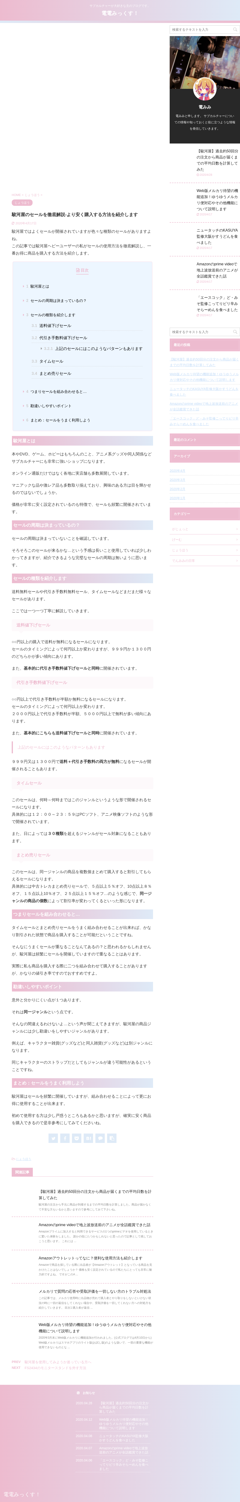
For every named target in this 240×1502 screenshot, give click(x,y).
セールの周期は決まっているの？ (56, 301)
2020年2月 (177, 489)
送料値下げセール (51, 325)
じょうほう (23, 1159)
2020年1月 (177, 498)
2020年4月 (177, 471)
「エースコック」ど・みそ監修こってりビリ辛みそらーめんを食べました (217, 304)
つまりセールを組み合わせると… (56, 392)
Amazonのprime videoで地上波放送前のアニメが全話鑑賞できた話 (94, 1225)
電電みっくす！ (120, 13)
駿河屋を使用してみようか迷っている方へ (58, 1362)
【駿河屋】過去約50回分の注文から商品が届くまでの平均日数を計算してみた (204, 362)
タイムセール (47, 361)
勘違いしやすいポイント (49, 406)
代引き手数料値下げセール (59, 338)
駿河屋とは (37, 286)
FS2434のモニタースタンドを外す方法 (55, 1368)
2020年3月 (177, 480)
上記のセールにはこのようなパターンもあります (93, 348)
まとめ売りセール (51, 373)
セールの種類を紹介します (50, 315)
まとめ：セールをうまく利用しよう (58, 420)
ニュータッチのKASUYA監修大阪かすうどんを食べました (217, 236)
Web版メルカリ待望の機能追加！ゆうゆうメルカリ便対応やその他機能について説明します (204, 377)
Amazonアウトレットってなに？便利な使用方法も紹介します (90, 1258)
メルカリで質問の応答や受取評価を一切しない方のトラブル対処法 (95, 1291)
